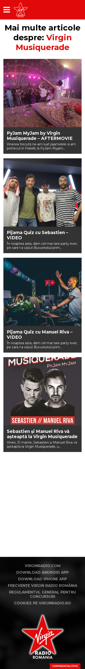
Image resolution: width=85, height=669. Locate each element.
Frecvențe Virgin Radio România (42, 585)
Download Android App (42, 572)
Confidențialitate (65, 666)
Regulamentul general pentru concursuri (42, 594)
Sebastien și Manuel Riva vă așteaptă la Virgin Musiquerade (42, 434)
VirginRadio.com (43, 566)
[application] (70, 10)
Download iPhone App (42, 579)
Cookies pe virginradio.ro (42, 603)
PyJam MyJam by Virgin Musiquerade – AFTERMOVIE (40, 136)
